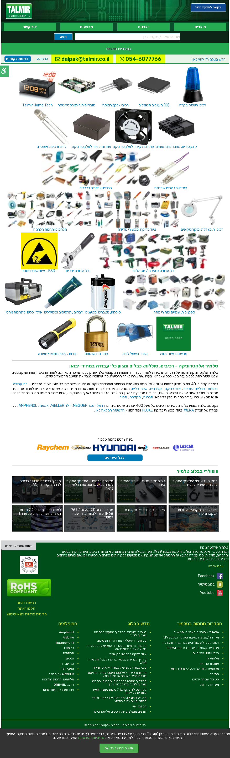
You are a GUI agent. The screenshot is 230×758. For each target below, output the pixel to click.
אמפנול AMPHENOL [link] (34, 405)
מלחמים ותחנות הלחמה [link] (58, 679)
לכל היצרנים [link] (114, 458)
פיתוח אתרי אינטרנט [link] (19, 546)
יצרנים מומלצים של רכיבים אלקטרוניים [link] (120, 711)
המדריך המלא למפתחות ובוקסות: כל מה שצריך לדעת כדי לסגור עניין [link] (119, 682)
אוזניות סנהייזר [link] (209, 663)
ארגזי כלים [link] (139, 389)
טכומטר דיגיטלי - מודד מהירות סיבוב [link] (122, 640)
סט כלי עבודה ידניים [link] (205, 679)
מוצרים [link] (200, 27)
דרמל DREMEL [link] (64, 684)
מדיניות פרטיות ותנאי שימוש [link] (27, 614)
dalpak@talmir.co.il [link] (82, 59)
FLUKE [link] (147, 410)
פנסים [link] (70, 658)
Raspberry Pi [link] (65, 643)
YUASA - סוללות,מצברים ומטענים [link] (196, 632)
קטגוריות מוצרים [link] (118, 48)
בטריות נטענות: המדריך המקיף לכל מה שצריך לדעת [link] (120, 633)
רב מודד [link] (68, 648)
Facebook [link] (210, 576)
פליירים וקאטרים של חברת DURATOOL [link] (192, 648)
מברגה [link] (148, 397)
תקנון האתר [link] (26, 608)
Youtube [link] (211, 593)
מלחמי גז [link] (212, 658)
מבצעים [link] (86, 27)
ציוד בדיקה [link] (173, 389)
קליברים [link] (156, 389)
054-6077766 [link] (140, 59)
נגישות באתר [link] (26, 602)
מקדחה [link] (135, 397)
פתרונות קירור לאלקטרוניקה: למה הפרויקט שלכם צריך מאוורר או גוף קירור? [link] (117, 674)
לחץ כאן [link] (209, 59)
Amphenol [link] (66, 632)
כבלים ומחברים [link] (194, 389)
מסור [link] (123, 397)
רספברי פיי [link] (139, 706)
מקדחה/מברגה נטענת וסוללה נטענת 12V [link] (191, 637)
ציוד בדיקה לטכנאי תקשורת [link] (128, 654)
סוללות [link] (213, 389)
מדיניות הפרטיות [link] (91, 738)
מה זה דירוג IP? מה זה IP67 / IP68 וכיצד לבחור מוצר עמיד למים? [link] (119, 699)
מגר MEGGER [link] (83, 405)
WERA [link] (189, 410)
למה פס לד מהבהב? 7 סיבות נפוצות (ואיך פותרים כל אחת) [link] (119, 691)
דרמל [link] (101, 405)
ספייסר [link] (214, 674)
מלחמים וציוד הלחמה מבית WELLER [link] (194, 669)
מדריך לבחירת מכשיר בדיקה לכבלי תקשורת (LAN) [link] (117, 661)
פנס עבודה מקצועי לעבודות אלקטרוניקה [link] (120, 667)
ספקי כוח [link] (68, 669)
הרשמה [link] (42, 59)
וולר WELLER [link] (60, 405)
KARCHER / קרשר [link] (61, 674)
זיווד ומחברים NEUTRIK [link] (58, 690)
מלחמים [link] (68, 653)
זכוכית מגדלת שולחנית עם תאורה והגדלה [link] (191, 643)
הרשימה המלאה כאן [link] (110, 410)
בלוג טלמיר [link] (210, 584)
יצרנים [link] (143, 27)
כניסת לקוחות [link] (17, 59)
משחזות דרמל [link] (209, 684)
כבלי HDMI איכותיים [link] (206, 653)
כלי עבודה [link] (20, 384)
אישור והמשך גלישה (119, 748)
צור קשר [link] (30, 27)
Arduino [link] (68, 637)
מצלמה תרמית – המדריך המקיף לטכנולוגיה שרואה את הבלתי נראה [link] (117, 647)
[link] (19, 11)
